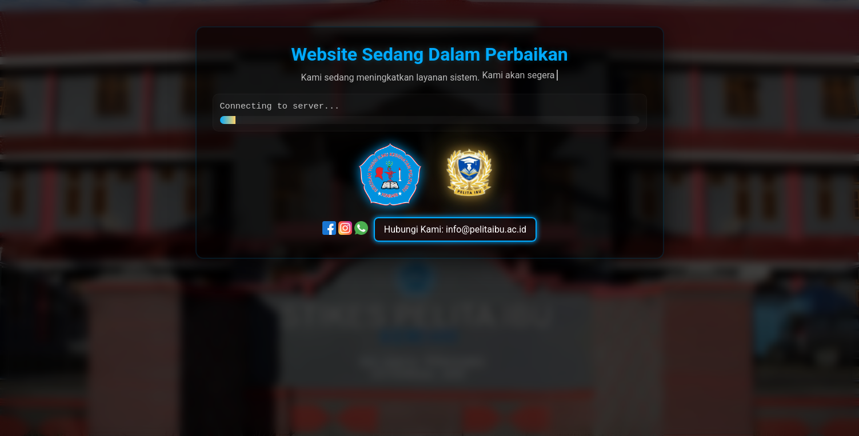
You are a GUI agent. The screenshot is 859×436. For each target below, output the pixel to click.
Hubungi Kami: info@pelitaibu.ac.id (455, 230)
